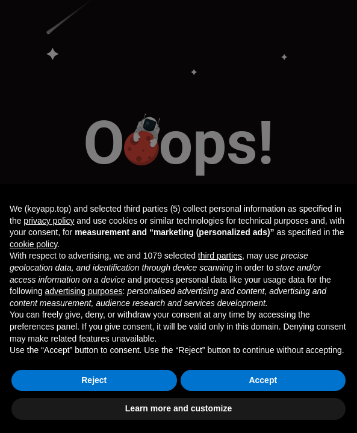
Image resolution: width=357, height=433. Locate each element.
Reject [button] (94, 380)
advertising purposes (83, 291)
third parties (220, 255)
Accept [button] (263, 380)
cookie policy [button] (33, 244)
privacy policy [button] (48, 221)
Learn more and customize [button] (178, 408)
